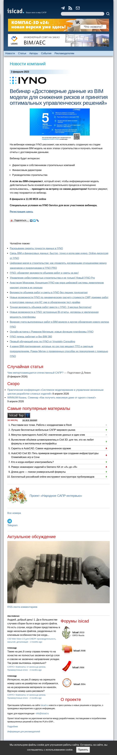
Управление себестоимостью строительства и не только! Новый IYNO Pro (52, 277)
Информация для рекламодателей (23, 731)
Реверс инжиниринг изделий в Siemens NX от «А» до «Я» (44, 466)
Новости (10, 53)
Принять (83, 749)
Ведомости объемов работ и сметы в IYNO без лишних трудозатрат (49, 292)
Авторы (33, 53)
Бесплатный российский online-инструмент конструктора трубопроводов (52, 476)
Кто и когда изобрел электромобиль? (32, 462)
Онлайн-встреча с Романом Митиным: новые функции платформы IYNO (51, 331)
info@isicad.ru (42, 713)
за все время (29, 420)
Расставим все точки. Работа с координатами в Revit (41, 425)
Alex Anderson (13, 616)
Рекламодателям (64, 53)
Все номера (14, 513)
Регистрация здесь (21, 211)
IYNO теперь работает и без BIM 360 (31, 336)
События (46, 53)
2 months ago (36, 642)
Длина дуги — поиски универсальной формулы (38, 471)
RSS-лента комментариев (22, 607)
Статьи (22, 53)
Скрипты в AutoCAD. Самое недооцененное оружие (41, 448)
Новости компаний (28, 63)
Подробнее (12, 726)
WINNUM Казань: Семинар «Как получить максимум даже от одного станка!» (51, 397)
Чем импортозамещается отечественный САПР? (35, 372)
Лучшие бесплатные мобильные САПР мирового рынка (43, 429)
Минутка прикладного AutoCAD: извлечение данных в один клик (48, 434)
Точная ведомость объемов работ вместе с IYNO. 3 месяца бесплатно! (50, 307)
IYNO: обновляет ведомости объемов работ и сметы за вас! (44, 272)
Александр (12, 648)
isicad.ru (44, 705)
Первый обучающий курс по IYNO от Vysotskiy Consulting (42, 341)
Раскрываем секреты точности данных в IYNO (36, 248)
